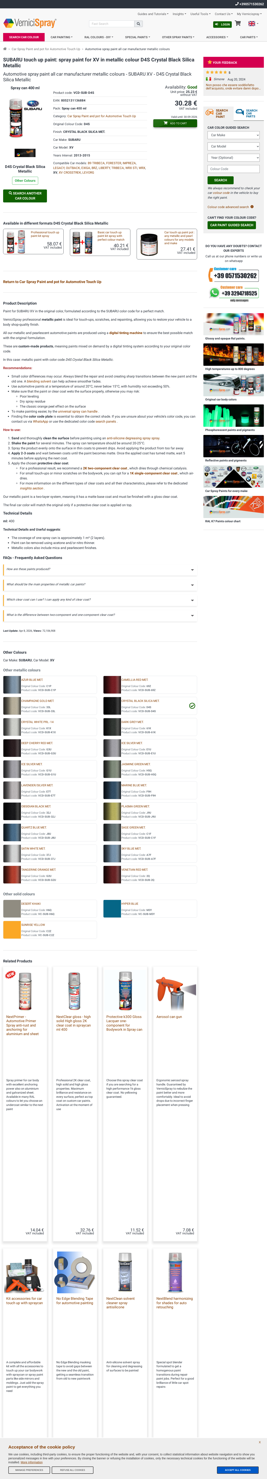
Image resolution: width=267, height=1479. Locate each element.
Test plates (167, 294)
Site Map (75, 1404)
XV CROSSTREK (70, 172)
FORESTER (113, 163)
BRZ (94, 168)
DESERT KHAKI (31, 1004)
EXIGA (85, 168)
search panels (106, 522)
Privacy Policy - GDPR (82, 1429)
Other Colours (25, 181)
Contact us (76, 1412)
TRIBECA (117, 168)
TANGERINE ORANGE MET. (38, 970)
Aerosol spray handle (173, 367)
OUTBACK (73, 168)
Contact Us (222, 14)
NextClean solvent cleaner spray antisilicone (120, 1250)
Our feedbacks (78, 1395)
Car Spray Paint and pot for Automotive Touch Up (46, 49)
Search (220, 180)
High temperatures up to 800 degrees (230, 369)
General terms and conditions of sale (91, 1387)
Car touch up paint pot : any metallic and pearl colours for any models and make (179, 238)
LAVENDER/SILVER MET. (37, 886)
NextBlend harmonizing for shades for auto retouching (174, 1250)
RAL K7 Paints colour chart (223, 521)
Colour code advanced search (231, 207)
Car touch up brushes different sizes (40, 344)
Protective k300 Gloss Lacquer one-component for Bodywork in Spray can (124, 1124)
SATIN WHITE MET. (33, 949)
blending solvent (39, 482)
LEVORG (88, 172)
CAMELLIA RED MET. (134, 781)
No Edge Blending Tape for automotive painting (74, 1248)
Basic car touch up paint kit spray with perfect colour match (111, 236)
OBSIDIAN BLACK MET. (36, 907)
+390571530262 (249, 4)
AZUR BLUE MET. (32, 781)
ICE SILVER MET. (132, 844)
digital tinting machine (126, 434)
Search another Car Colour (25, 195)
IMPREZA (129, 163)
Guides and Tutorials (152, 14)
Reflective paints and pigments (226, 460)
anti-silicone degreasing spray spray (133, 539)
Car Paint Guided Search (231, 225)
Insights (178, 14)
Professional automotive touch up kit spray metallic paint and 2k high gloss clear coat (43, 297)
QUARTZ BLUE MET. (34, 928)
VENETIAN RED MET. (134, 970)
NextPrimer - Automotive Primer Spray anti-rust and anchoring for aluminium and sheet (22, 1126)
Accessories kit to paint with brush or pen (108, 320)
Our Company (78, 1378)
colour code (221, 193)
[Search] (112, 23)
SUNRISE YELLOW (33, 1026)
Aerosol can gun (169, 1118)
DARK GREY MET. (132, 823)
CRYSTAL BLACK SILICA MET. (140, 802)
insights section (32, 589)
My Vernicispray (248, 14)
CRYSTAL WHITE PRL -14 (37, 823)
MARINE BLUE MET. (134, 886)
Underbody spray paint (41, 367)
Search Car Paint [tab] (222, 114)
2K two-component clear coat (105, 569)
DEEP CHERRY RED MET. (37, 844)
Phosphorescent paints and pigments (230, 430)
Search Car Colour (24, 37)
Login (222, 24)
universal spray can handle (78, 512)
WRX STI (131, 168)
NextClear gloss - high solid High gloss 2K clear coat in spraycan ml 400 (73, 1124)
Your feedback (222, 63)
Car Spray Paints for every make (226, 491)
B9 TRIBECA (96, 163)
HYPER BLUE (129, 1004)
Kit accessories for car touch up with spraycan (175, 320)
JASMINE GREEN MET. (136, 865)
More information (32, 1462)
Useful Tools (199, 14)
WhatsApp (40, 522)
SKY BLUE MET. (131, 949)
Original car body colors (221, 399)
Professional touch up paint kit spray (45, 234)
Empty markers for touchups (172, 344)
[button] (253, 24)
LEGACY (58, 168)
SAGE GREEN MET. (133, 928)
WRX (142, 168)
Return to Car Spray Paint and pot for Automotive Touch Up (52, 282)
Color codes (77, 1420)
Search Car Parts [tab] (251, 113)
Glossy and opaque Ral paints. (225, 338)
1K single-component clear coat (154, 574)
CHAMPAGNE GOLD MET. (37, 802)
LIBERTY (104, 168)
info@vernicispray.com (28, 1405)
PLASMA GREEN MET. (135, 907)
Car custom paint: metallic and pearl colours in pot (43, 320)
